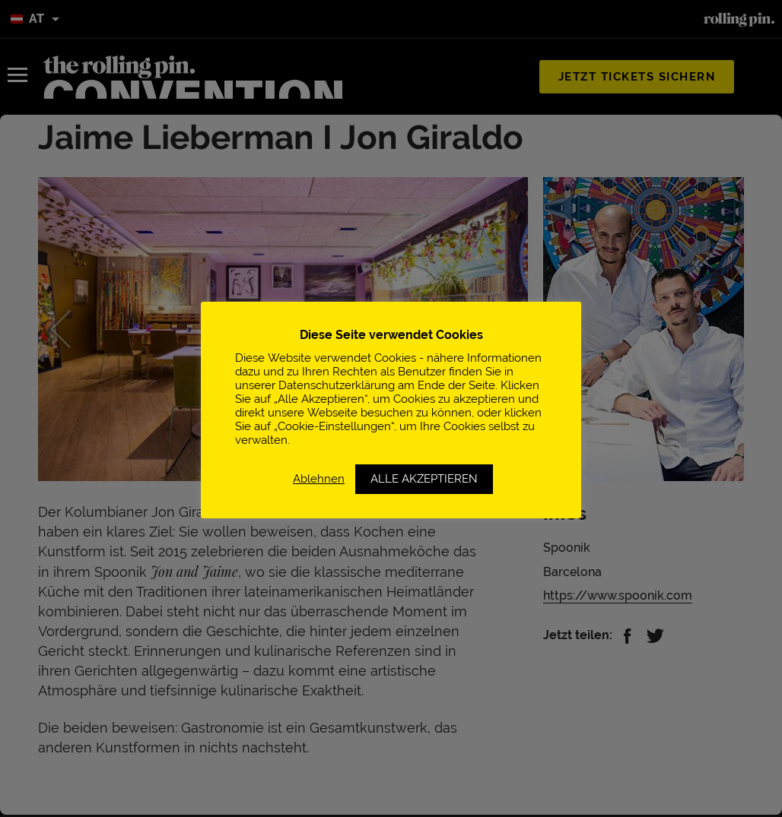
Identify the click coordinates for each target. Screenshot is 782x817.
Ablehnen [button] (319, 478)
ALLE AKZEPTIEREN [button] (424, 479)
